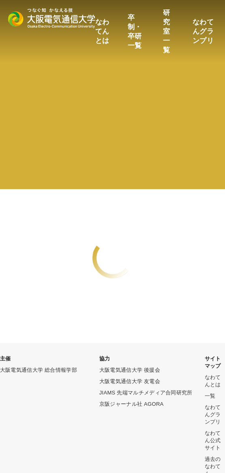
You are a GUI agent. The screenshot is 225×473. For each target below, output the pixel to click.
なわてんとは (102, 31)
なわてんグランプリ (203, 31)
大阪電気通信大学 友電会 (129, 381)
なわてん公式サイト (213, 440)
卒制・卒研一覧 (135, 31)
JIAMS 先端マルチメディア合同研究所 (146, 393)
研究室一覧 (166, 31)
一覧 (210, 396)
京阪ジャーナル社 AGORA (131, 404)
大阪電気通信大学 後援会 (129, 370)
